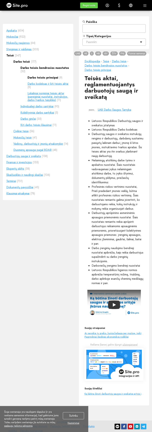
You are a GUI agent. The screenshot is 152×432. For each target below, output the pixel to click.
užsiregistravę (130, 344)
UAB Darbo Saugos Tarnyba (114, 110)
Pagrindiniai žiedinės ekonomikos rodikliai (107, 337)
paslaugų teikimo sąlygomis (18, 426)
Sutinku (73, 416)
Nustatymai (73, 423)
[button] (89, 5)
